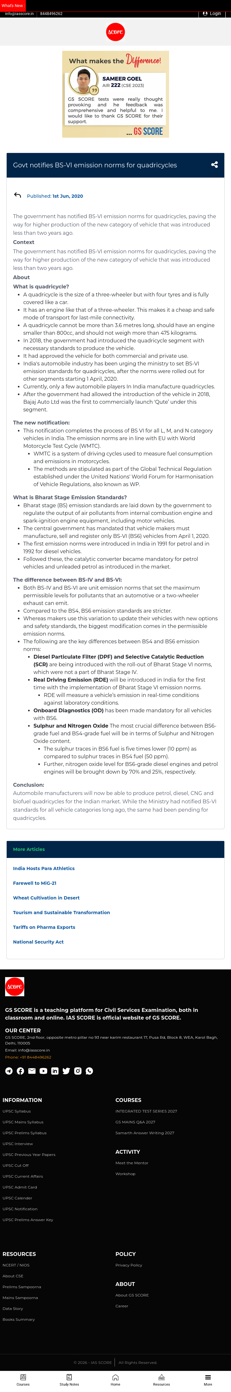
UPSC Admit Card (20, 1187)
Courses (23, 1380)
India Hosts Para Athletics (44, 868)
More (208, 1380)
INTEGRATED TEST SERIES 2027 (146, 1111)
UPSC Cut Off (15, 1165)
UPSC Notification (20, 1208)
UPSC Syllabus (17, 1111)
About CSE (13, 1275)
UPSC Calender (17, 1198)
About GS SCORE (132, 1295)
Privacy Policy (129, 1265)
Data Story (13, 1308)
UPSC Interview (18, 1143)
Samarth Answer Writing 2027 (145, 1132)
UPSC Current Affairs (23, 1176)
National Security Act (38, 942)
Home (115, 1380)
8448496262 (51, 13)
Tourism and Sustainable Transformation (61, 912)
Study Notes (69, 1380)
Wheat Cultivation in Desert (46, 898)
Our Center (23, 1031)
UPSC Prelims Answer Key (28, 1219)
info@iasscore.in (19, 13)
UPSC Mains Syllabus (23, 1122)
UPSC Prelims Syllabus (25, 1132)
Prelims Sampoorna (22, 1286)
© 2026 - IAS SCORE (93, 1362)
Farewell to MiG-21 (34, 883)
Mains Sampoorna (20, 1297)
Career (122, 1306)
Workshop (126, 1173)
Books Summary (19, 1319)
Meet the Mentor (132, 1162)
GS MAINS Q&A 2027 (135, 1122)
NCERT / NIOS (16, 1265)
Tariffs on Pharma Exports (44, 927)
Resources (161, 1380)
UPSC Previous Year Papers (29, 1154)
